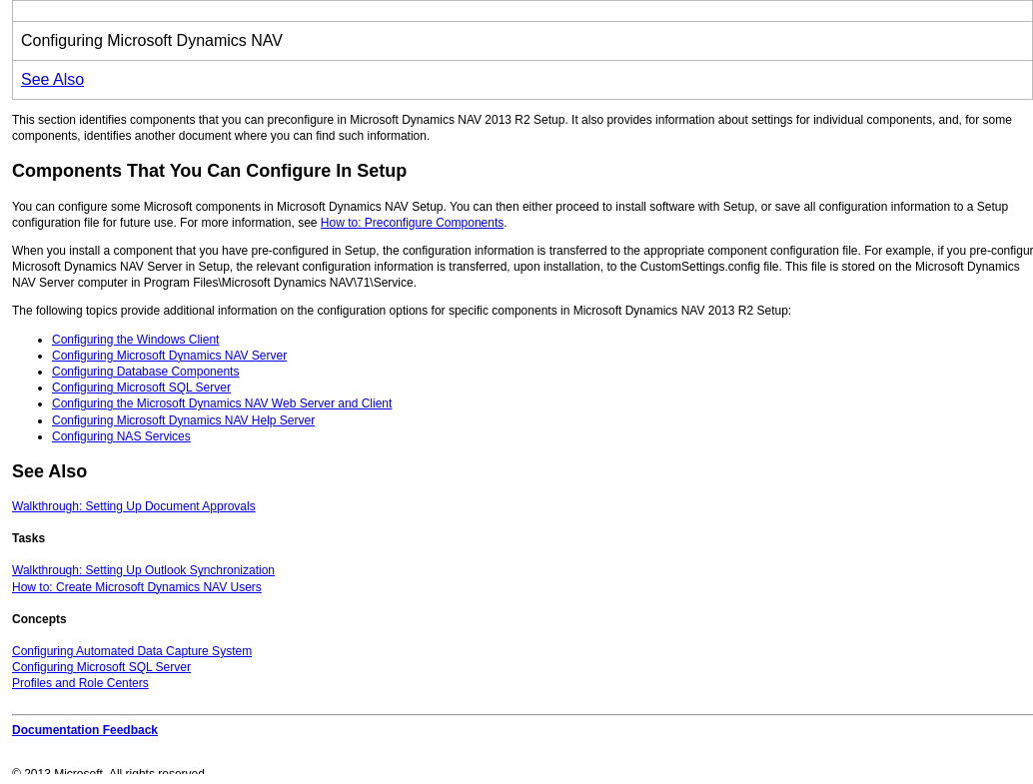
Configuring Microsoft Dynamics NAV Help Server (183, 420)
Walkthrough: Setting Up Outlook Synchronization (143, 570)
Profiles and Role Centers (80, 683)
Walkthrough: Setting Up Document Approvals (134, 506)
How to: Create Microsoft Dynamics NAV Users (137, 587)
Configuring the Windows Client (135, 340)
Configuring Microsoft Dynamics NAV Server (169, 356)
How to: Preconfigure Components (412, 223)
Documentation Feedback (85, 730)
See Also (52, 79)
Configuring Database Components (145, 372)
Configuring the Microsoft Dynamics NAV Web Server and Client (222, 403)
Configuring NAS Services (121, 436)
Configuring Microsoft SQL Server (141, 387)
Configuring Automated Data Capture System (132, 651)
